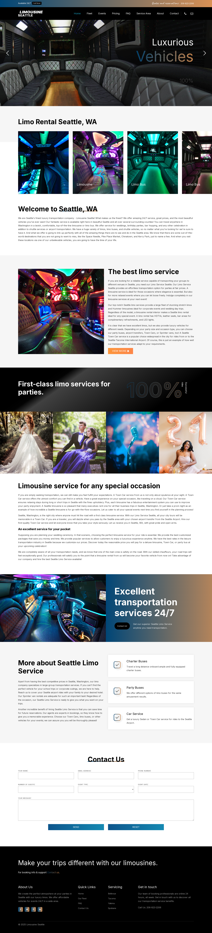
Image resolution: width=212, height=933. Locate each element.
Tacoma (112, 898)
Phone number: (144, 770)
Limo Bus (138, 184)
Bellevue (112, 893)
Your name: (23, 770)
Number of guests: (26, 784)
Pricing (116, 13)
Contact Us (83, 908)
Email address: (84, 770)
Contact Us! (122, 626)
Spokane (112, 908)
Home (77, 13)
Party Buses (135, 687)
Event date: (143, 784)
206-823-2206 (187, 3)
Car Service (135, 714)
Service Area (144, 13)
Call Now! (37, 3)
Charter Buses (137, 661)
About (160, 13)
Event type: (83, 784)
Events (102, 13)
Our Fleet (82, 898)
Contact (174, 13)
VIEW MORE (120, 350)
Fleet (89, 13)
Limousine (30, 184)
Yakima (111, 903)
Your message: (24, 798)
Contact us (53, 872)
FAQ (128, 13)
